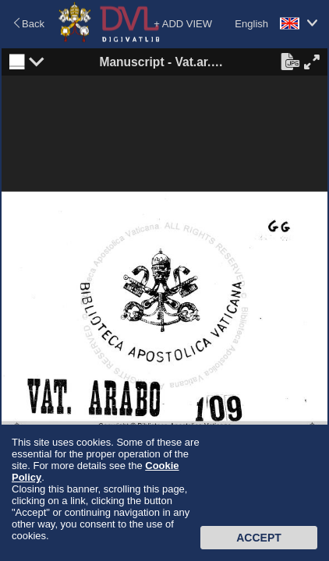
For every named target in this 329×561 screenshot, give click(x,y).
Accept (258, 537)
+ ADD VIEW (183, 24)
